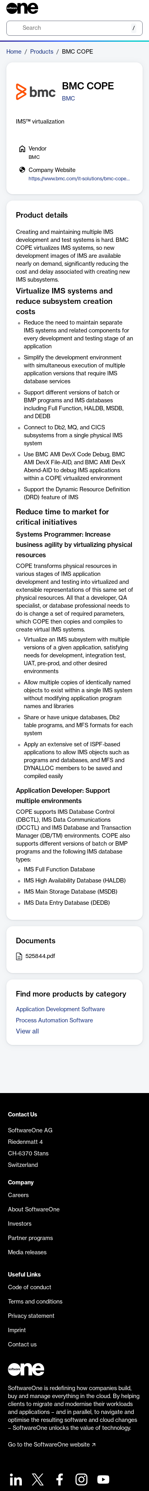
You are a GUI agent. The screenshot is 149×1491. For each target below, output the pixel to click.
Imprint (17, 1330)
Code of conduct (29, 1287)
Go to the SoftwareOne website (51, 1445)
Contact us (22, 1345)
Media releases (27, 1252)
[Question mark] (131, 8)
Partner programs (30, 1238)
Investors (19, 1224)
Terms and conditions (35, 1302)
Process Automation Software (54, 1021)
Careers (18, 1195)
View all (27, 1031)
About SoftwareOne (34, 1210)
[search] (74, 28)
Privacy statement (31, 1316)
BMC (68, 99)
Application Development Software (60, 1009)
